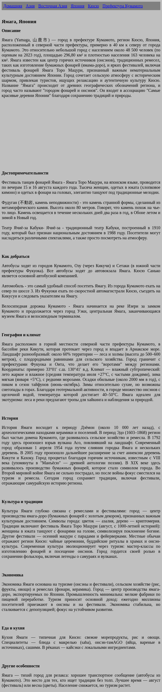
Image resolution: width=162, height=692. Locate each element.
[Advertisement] (81, 136)
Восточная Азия (52, 6)
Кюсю (93, 6)
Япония (77, 6)
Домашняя (12, 6)
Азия (30, 6)
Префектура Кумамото (123, 6)
